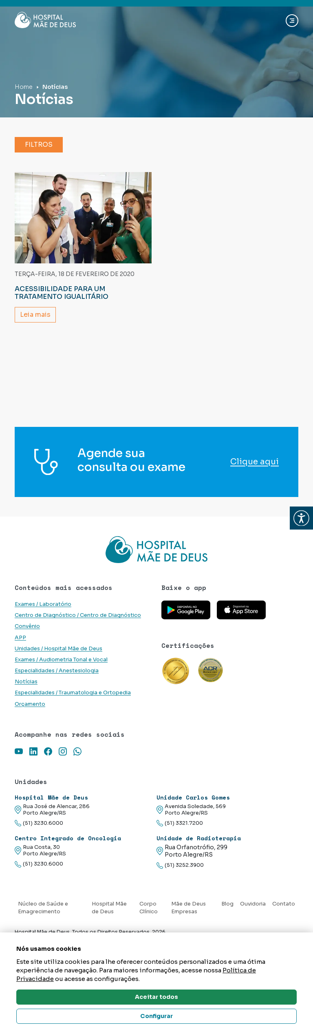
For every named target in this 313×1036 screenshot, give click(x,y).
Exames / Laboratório (43, 604)
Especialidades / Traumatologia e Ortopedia (73, 692)
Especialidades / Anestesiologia (57, 670)
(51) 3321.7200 (179, 823)
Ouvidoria (253, 904)
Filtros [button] (39, 144)
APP (20, 637)
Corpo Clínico (148, 908)
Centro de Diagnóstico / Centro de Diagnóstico (78, 615)
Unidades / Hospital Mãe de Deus (58, 648)
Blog (227, 904)
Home (24, 87)
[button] (301, 518)
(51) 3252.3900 (180, 865)
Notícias (26, 681)
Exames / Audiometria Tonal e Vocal (61, 659)
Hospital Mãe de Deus (109, 908)
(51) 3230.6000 (39, 823)
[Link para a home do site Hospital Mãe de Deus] (156, 549)
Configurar (156, 1016)
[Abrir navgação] (292, 20)
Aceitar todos (156, 997)
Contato (283, 904)
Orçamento (30, 704)
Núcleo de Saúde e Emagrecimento (43, 908)
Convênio (27, 626)
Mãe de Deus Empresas (188, 908)
